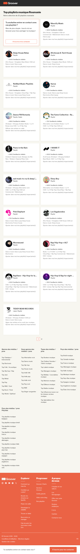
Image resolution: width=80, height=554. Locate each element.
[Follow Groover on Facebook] (6, 483)
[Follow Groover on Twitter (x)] (16, 483)
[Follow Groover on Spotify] (12, 483)
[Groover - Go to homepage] (11, 479)
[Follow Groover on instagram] (2, 483)
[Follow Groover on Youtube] (9, 483)
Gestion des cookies (8, 541)
